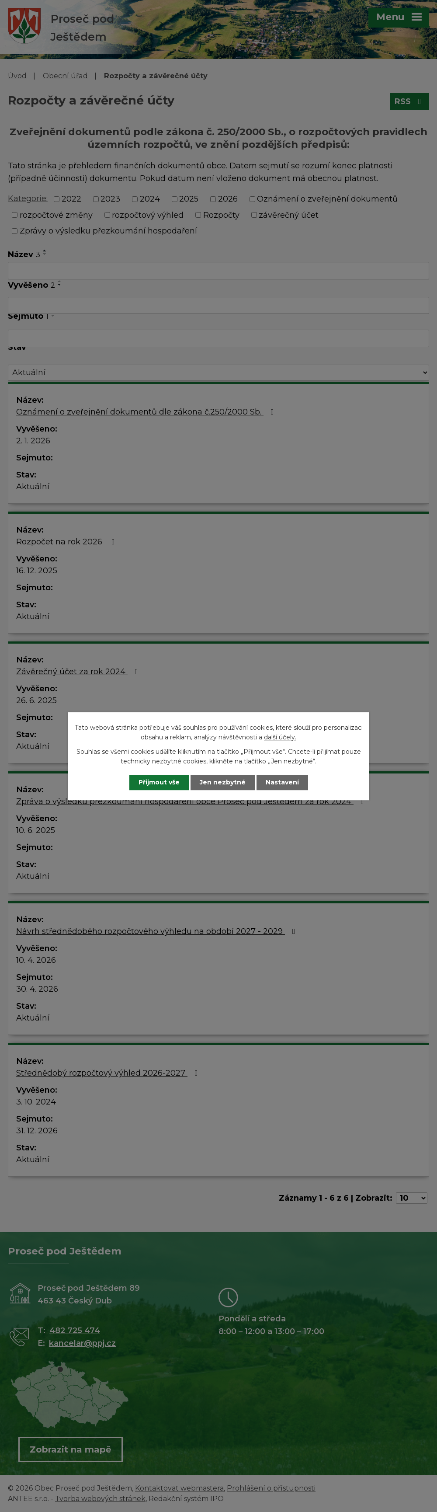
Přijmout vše (159, 782)
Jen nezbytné (223, 782)
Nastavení (282, 782)
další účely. (280, 738)
